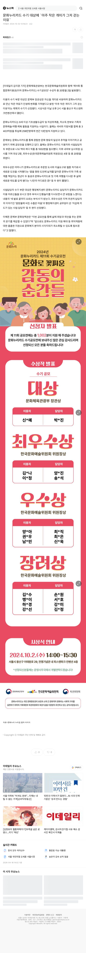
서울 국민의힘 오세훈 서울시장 (21, 856)
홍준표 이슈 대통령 (57, 850)
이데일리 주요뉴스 (12, 766)
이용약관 (27, 915)
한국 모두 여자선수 (16, 850)
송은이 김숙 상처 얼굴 (58, 856)
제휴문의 (59, 915)
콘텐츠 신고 (50, 915)
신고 (30, 24)
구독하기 (76, 767)
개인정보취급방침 (38, 915)
